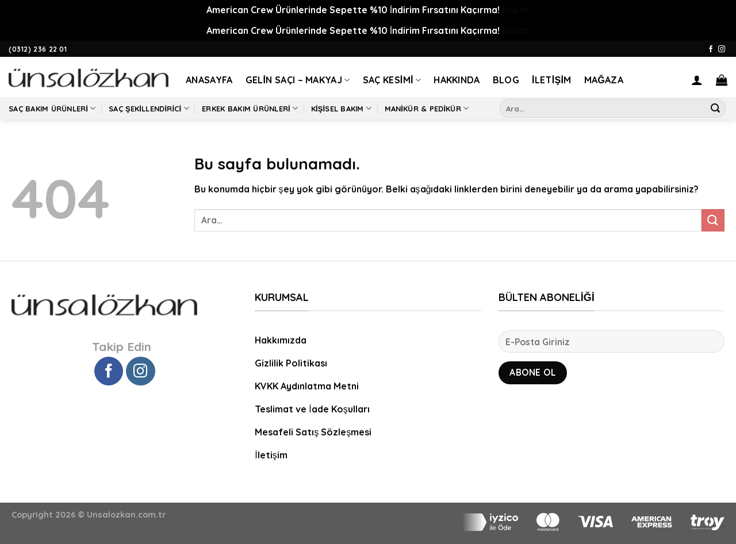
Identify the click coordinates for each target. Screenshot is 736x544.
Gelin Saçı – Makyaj (298, 80)
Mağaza (603, 80)
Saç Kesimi (392, 80)
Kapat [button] (516, 10)
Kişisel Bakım (341, 108)
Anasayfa (209, 80)
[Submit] (715, 108)
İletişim (552, 80)
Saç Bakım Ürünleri (52, 108)
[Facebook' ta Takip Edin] (710, 49)
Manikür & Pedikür (427, 108)
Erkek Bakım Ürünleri (250, 108)
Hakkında (457, 80)
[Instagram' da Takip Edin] (721, 49)
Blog (506, 80)
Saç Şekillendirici (149, 108)
